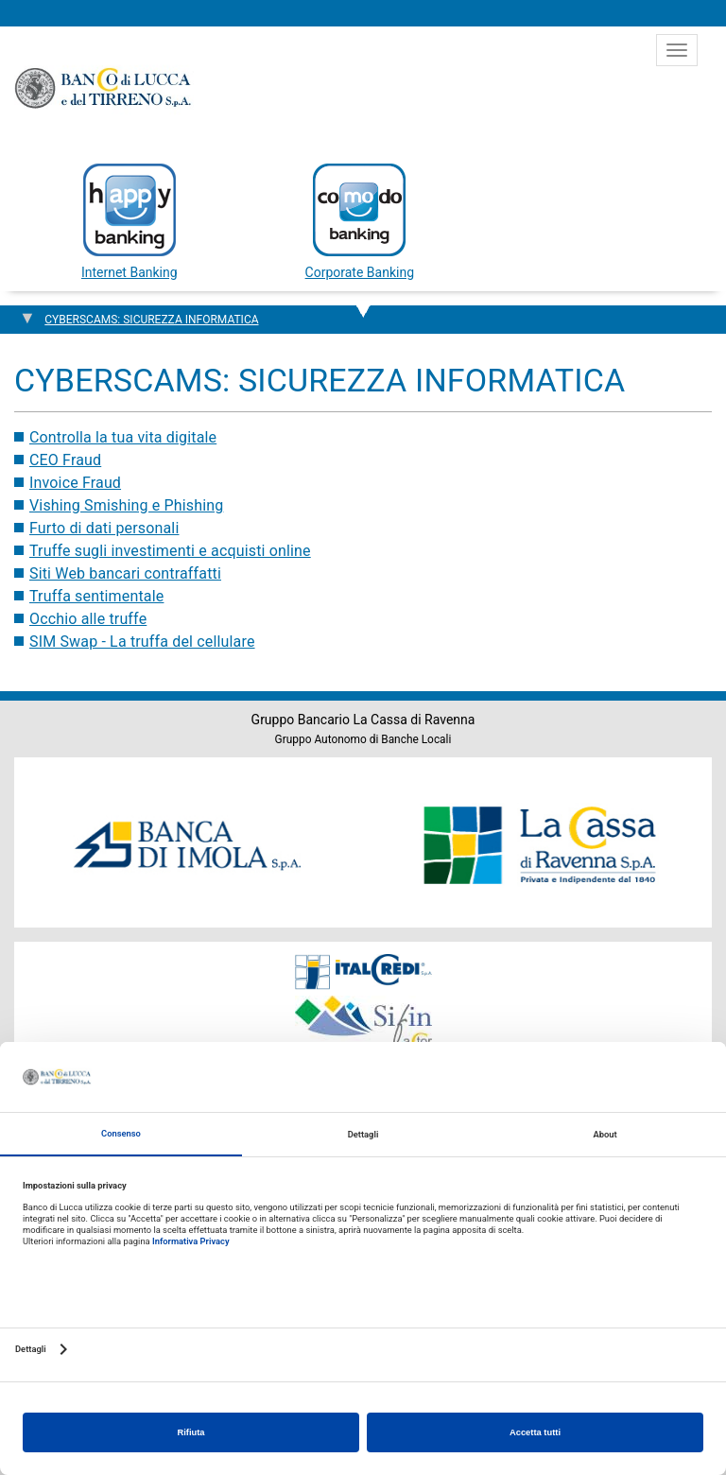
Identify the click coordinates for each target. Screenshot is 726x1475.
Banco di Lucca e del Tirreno (104, 88)
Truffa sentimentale (96, 596)
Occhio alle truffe (88, 619)
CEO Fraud (65, 460)
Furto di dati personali (104, 528)
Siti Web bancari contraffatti (125, 573)
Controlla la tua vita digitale (122, 437)
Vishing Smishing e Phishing (126, 505)
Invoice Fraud (75, 483)
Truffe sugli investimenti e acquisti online (170, 551)
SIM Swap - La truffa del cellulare (142, 642)
